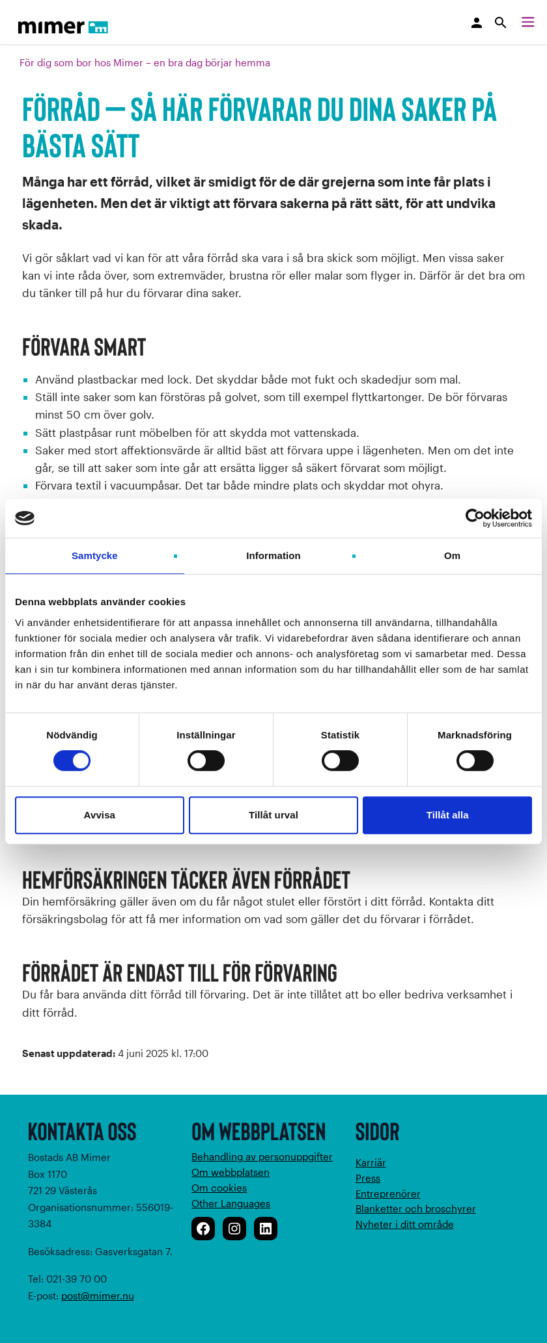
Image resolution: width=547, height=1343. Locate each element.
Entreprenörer (388, 1193)
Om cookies (219, 1187)
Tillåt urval (273, 814)
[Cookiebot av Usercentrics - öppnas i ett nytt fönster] (475, 518)
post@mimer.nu (97, 1295)
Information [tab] (273, 555)
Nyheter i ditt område (405, 1224)
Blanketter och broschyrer (416, 1208)
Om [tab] (452, 555)
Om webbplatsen (230, 1172)
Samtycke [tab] (95, 555)
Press (368, 1178)
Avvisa (99, 814)
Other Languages (230, 1203)
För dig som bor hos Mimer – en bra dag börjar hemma (145, 62)
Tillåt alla (448, 814)
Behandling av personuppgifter (262, 1156)
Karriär (371, 1162)
